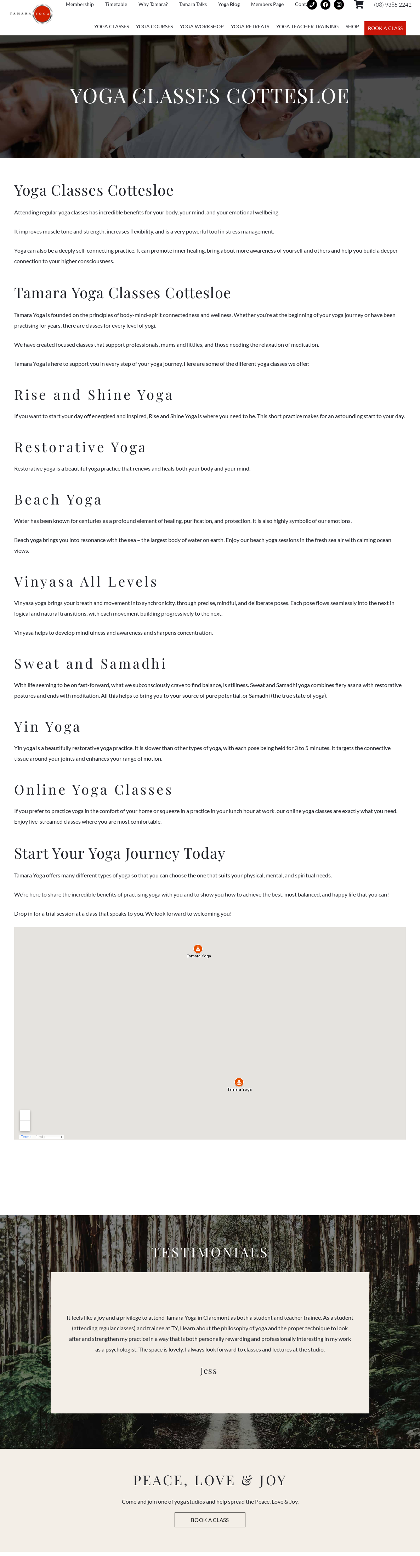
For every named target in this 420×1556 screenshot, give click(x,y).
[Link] (31, 14)
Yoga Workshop (202, 26)
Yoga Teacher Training (307, 26)
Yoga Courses (154, 26)
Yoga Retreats (250, 26)
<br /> (210, 1007)
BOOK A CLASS (385, 28)
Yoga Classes (111, 26)
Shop (352, 26)
